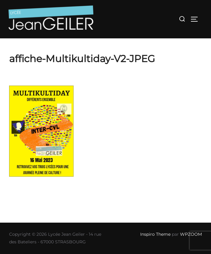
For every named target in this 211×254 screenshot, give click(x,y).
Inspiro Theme (155, 234)
